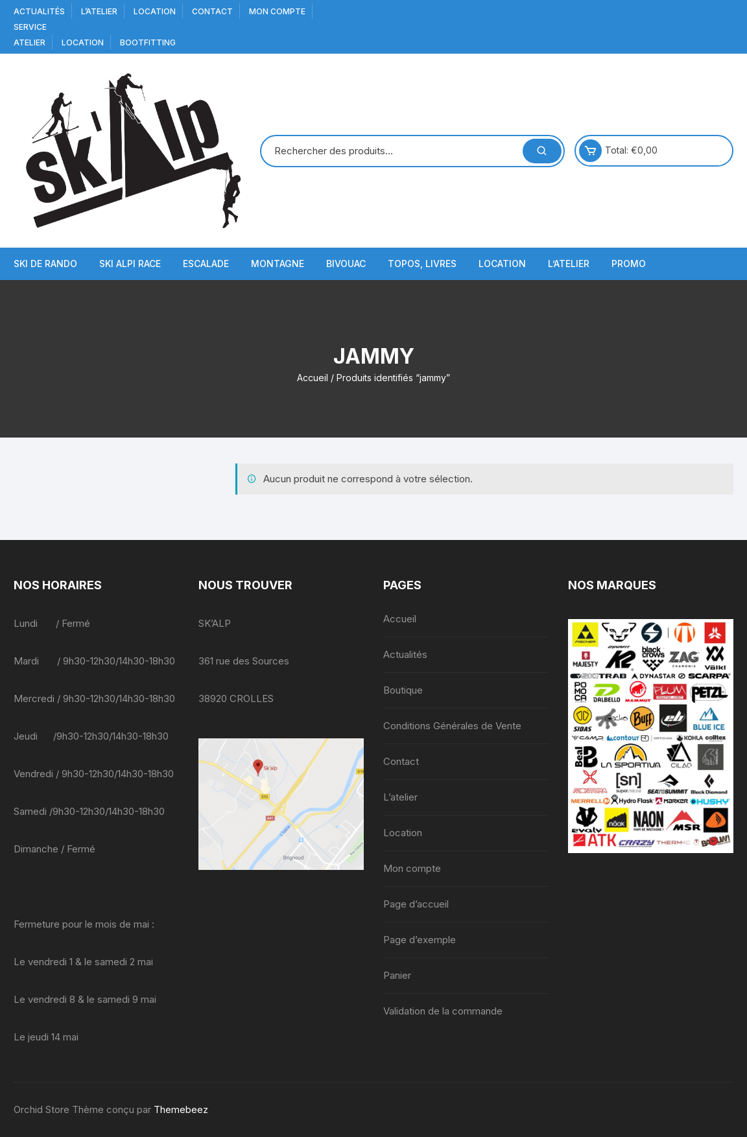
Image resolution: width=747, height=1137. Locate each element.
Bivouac (346, 263)
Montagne (277, 263)
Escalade (206, 263)
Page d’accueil (416, 904)
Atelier (29, 42)
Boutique (403, 690)
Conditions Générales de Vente (452, 726)
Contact (212, 11)
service (30, 27)
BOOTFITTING (148, 42)
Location (155, 11)
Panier (397, 975)
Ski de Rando (45, 263)
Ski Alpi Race (130, 263)
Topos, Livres (422, 263)
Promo (628, 263)
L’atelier (99, 11)
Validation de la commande (443, 1011)
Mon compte (277, 11)
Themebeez (181, 1109)
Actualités (39, 11)
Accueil (312, 377)
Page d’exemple (419, 939)
